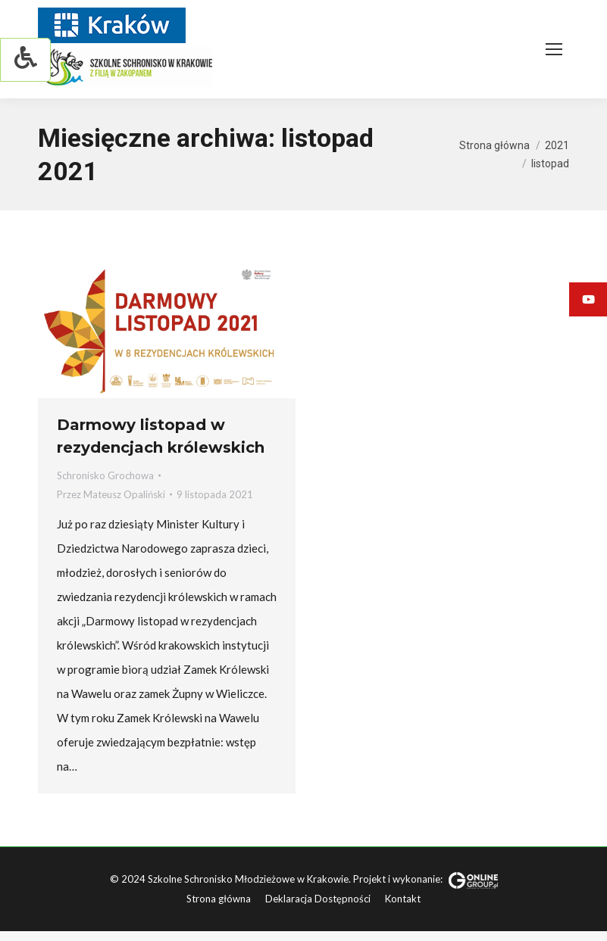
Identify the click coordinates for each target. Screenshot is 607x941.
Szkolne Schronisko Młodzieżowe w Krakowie (248, 879)
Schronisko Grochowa (105, 475)
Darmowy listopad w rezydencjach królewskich (160, 436)
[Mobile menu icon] (554, 49)
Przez (111, 494)
